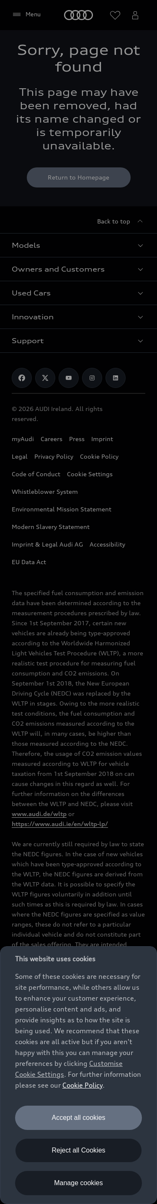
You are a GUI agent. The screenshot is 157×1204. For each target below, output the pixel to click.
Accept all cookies (78, 1117)
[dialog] (78, 1075)
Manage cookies (78, 1182)
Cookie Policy (82, 1085)
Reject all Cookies (78, 1150)
